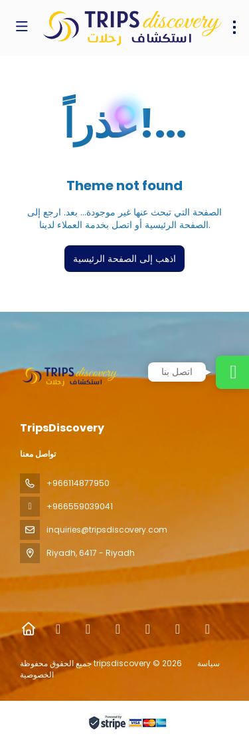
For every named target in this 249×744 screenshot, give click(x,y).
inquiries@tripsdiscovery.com (106, 529)
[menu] (234, 27)
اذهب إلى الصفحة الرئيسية (124, 258)
